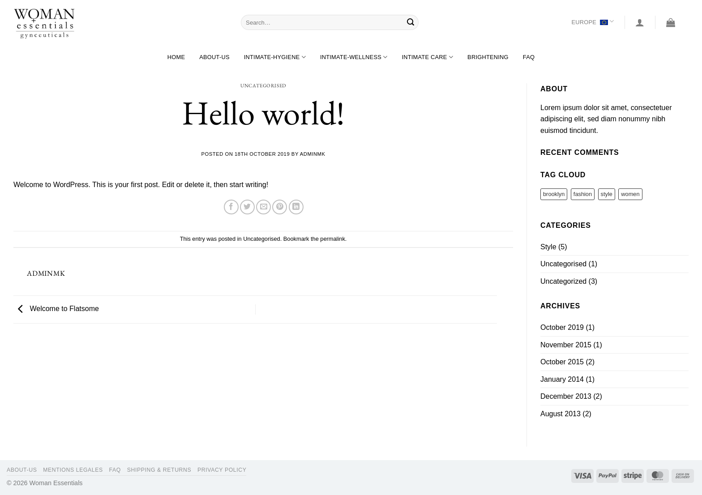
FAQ (529, 57)
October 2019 (562, 327)
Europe (592, 22)
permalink (332, 238)
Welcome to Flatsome (56, 309)
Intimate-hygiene (275, 57)
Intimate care (427, 57)
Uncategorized (563, 281)
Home (176, 57)
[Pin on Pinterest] (279, 207)
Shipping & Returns (159, 470)
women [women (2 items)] (630, 194)
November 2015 (565, 345)
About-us (214, 57)
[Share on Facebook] (231, 207)
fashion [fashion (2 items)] (583, 194)
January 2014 (562, 379)
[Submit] (410, 22)
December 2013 (565, 396)
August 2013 (560, 414)
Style (548, 247)
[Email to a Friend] (263, 207)
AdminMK (312, 154)
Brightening (488, 57)
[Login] (639, 22)
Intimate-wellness (354, 57)
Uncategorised (263, 85)
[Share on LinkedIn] (296, 207)
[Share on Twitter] (247, 207)
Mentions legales (73, 470)
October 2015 (562, 362)
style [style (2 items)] (606, 194)
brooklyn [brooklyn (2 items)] (554, 194)
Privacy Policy (221, 470)
